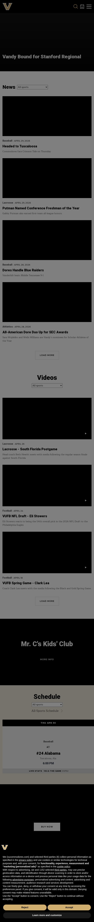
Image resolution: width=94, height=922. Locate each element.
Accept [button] (69, 907)
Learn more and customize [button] (47, 915)
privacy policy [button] (26, 860)
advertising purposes (23, 879)
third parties (61, 869)
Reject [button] (24, 907)
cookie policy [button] (63, 866)
